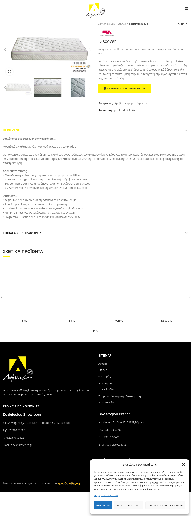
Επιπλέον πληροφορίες (22, 232)
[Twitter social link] (123, 110)
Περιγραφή (11, 130)
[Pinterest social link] (128, 110)
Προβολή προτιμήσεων (165, 505)
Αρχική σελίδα (106, 23)
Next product (186, 24)
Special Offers (106, 389)
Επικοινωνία (106, 402)
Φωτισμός (104, 376)
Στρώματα (143, 103)
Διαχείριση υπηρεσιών (106, 495)
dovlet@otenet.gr (21, 445)
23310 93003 (17, 430)
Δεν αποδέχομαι (128, 505)
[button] (183, 464)
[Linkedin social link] (133, 110)
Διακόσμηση (105, 383)
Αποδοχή (103, 505)
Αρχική (102, 363)
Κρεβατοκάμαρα (138, 23)
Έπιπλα (122, 23)
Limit (72, 320)
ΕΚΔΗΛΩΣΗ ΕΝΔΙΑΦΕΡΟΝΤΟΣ (124, 88)
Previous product (179, 24)
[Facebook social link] (119, 110)
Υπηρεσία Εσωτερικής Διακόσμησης (120, 396)
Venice (119, 320)
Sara (24, 320)
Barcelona (166, 320)
